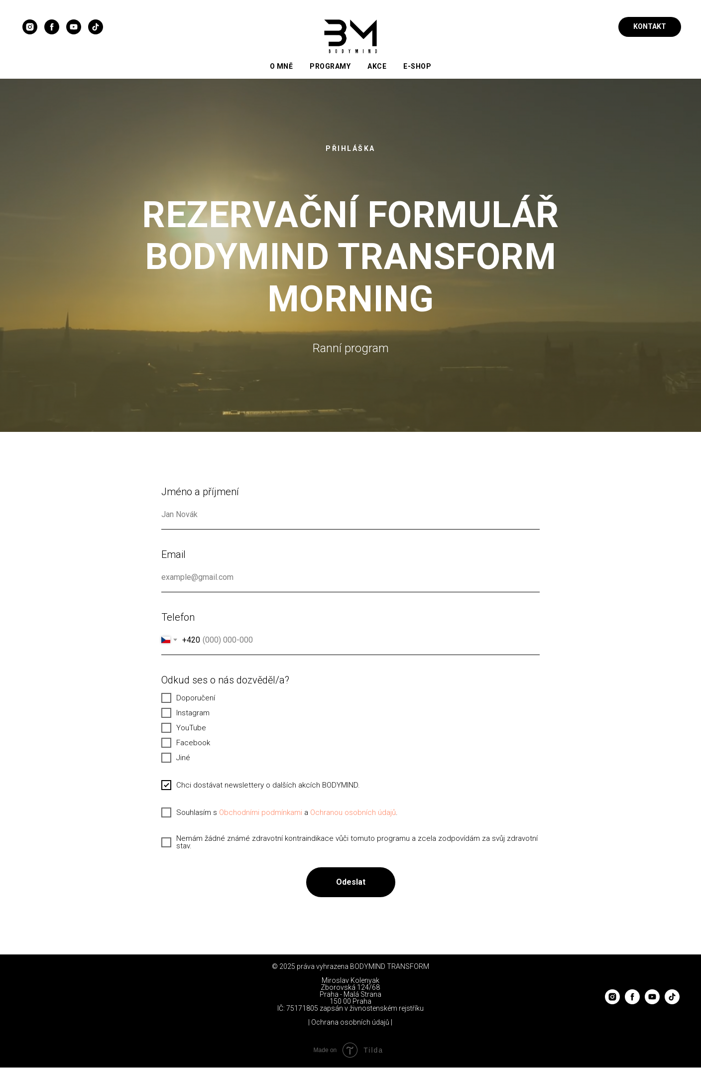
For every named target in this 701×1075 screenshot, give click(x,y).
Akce (376, 66)
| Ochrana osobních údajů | (350, 1022)
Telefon (178, 617)
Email (173, 554)
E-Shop (417, 66)
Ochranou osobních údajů (353, 812)
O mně (281, 66)
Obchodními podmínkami (260, 812)
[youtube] (73, 26)
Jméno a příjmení (200, 492)
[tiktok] (95, 26)
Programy (330, 66)
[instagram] (29, 26)
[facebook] (51, 26)
